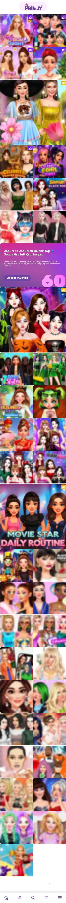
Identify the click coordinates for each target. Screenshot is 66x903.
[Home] (6, 897)
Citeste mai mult (17, 277)
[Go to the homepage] (33, 6)
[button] (19, 897)
